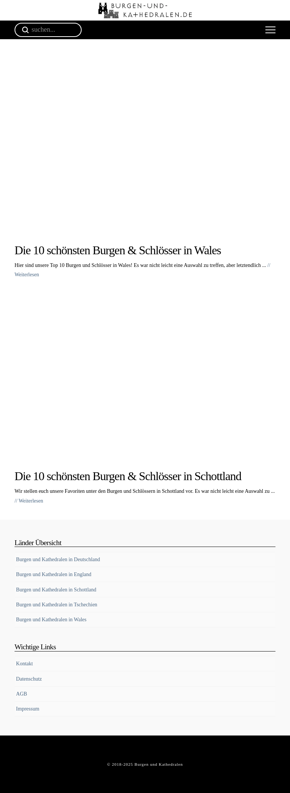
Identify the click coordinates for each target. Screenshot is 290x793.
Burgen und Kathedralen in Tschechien (56, 604)
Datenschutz (29, 679)
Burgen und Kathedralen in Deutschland (58, 559)
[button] (270, 30)
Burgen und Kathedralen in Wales (51, 619)
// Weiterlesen (29, 501)
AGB (21, 694)
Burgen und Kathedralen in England (53, 574)
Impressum (27, 709)
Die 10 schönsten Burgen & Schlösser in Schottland (128, 476)
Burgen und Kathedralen (159, 764)
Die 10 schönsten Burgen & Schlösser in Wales (118, 250)
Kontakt (24, 663)
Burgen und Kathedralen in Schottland (56, 590)
